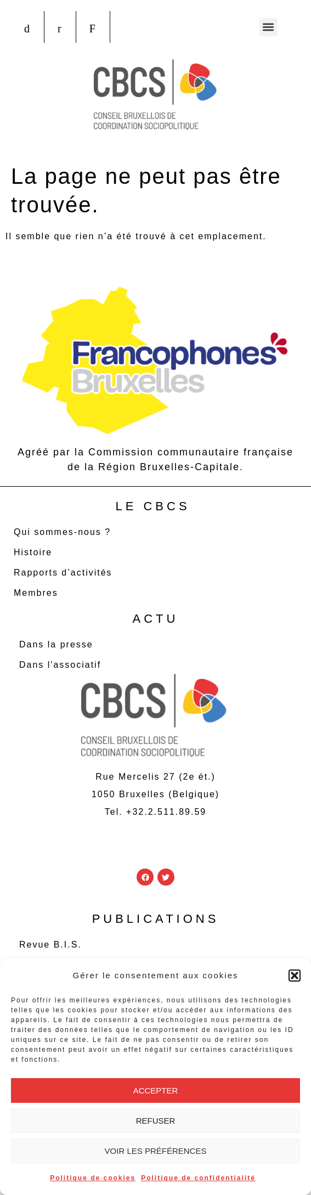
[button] (294, 975)
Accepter (155, 1090)
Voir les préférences (156, 1150)
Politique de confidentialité (198, 1178)
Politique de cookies (92, 1178)
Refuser (156, 1120)
